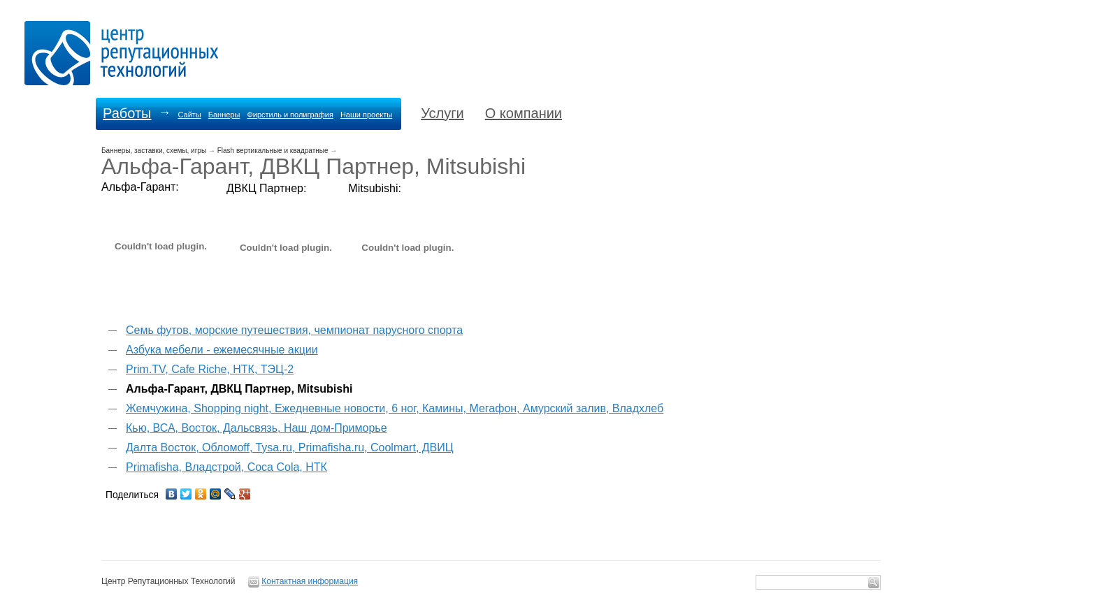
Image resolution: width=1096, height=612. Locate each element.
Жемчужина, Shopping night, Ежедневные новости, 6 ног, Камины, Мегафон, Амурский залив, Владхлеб (394, 408)
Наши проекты (366, 114)
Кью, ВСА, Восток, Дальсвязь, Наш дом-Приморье (256, 428)
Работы (127, 113)
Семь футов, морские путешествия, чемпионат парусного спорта (294, 330)
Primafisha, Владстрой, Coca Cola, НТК (226, 467)
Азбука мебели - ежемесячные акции (222, 350)
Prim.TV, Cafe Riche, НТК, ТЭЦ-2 (210, 369)
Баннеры (224, 114)
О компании (523, 113)
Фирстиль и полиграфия (290, 114)
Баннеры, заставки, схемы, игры (153, 150)
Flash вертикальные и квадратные (273, 150)
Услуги (442, 113)
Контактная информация (309, 581)
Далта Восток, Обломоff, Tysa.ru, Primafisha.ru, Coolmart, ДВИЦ (290, 447)
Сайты (189, 114)
